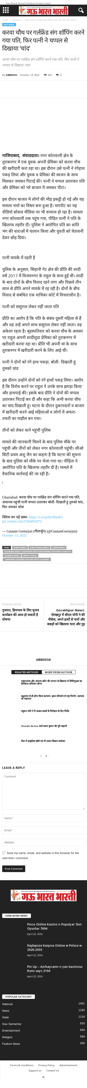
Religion (7, 1037)
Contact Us (52, 1070)
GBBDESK (11, 75)
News (5, 1010)
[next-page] (46, 756)
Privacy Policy (46, 1065)
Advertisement (68, 1065)
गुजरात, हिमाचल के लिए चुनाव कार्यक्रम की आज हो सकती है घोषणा (20, 615)
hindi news (59, 547)
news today (30, 555)
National (16, 20)
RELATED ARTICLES (26, 672)
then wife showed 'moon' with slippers (26, 559)
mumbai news (12, 555)
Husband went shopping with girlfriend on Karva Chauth (37, 551)
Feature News (11, 1043)
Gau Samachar (11, 1024)
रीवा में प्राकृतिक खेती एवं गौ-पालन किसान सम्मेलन (43, 741)
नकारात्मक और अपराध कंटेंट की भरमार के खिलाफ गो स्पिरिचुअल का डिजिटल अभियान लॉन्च (51, 682)
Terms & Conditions (21, 1065)
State (5, 1017)
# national (20, 547)
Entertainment (11, 1030)
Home (5, 20)
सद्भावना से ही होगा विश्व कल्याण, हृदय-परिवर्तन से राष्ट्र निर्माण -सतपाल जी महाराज (52, 697)
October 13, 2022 (14, 535)
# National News (39, 547)
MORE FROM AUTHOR (58, 672)
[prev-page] (41, 756)
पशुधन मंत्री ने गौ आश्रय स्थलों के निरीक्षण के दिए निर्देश (45, 711)
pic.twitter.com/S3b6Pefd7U (22, 521)
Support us (34, 1070)
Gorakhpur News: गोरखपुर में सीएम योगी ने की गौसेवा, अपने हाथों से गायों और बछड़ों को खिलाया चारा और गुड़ (66, 617)
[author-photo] (43, 644)
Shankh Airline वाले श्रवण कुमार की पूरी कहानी (44, 726)
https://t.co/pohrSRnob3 (46, 517)
